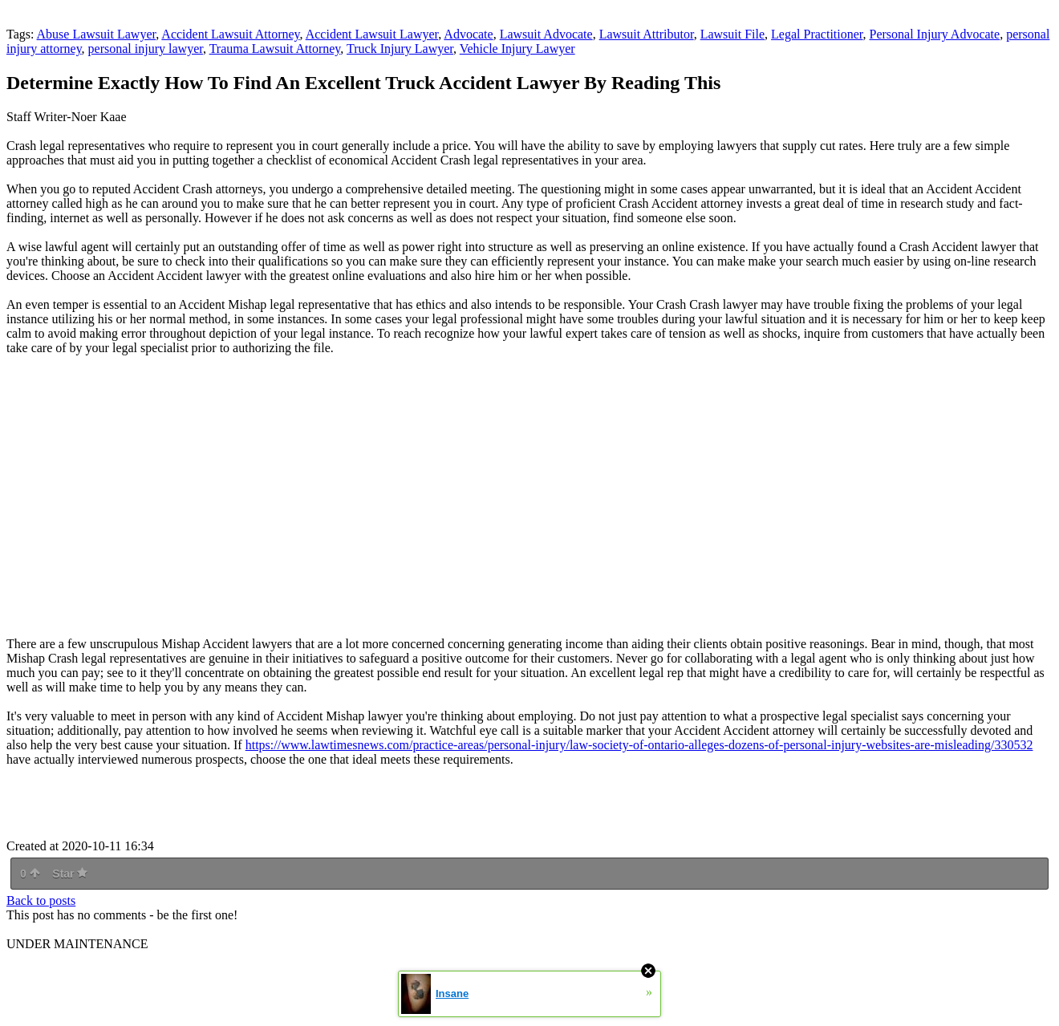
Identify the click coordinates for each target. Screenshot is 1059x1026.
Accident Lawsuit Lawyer (372, 34)
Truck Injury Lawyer (400, 48)
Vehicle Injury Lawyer (517, 48)
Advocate (468, 34)
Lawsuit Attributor (646, 34)
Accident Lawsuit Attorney (230, 34)
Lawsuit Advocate (546, 34)
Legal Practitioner (816, 34)
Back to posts (40, 900)
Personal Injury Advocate (935, 34)
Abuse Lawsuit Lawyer (96, 34)
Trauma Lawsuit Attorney (275, 48)
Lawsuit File (732, 34)
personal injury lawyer (145, 48)
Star (69, 873)
